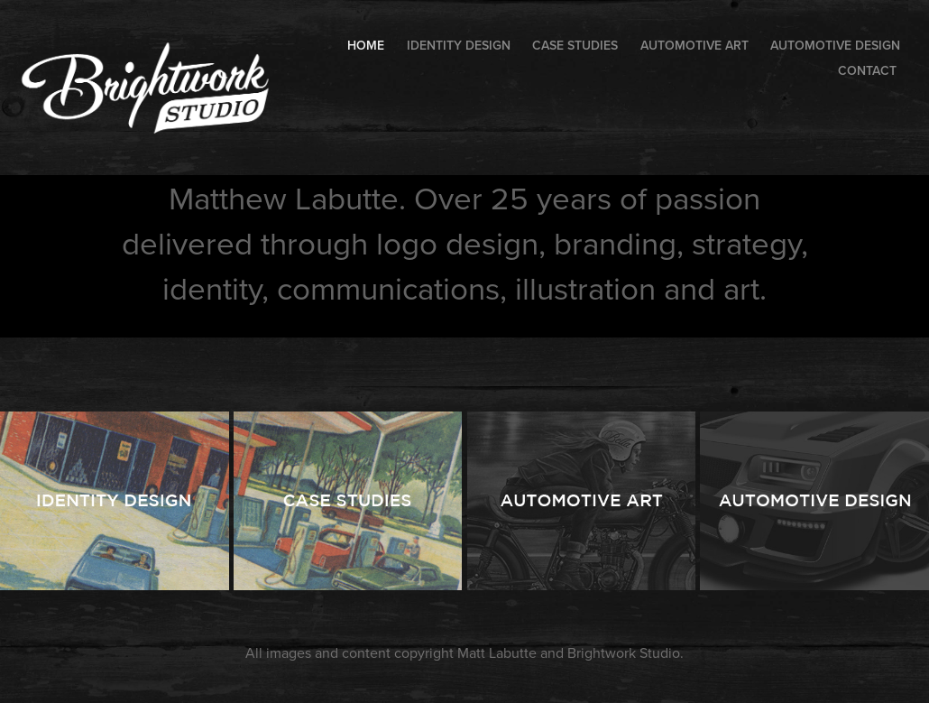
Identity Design (458, 45)
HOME (365, 45)
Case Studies (575, 45)
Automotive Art (694, 45)
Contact (867, 70)
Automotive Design (835, 45)
